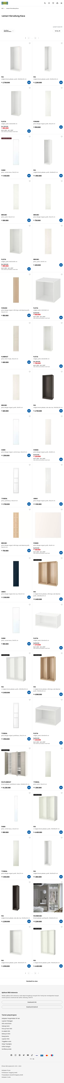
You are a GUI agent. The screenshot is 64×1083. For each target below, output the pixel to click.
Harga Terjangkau (7, 1044)
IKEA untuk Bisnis (6, 1023)
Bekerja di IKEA (6, 1034)
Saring (57, 31)
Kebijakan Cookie (6, 1077)
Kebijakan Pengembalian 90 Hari (11, 1018)
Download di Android (32, 1007)
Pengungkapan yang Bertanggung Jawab (12, 1075)
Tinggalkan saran (6, 1041)
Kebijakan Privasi (6, 1070)
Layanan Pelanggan (7, 1021)
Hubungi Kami (5, 1026)
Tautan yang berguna (9, 1015)
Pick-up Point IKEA (7, 1028)
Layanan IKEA (5, 1039)
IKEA (3, 8)
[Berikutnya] (38, 38)
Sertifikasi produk (6, 1049)
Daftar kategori (6, 1046)
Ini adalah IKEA (6, 1031)
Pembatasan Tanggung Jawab (9, 1072)
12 (35, 38)
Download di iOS (32, 1002)
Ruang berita (5, 1036)
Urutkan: (7, 31)
